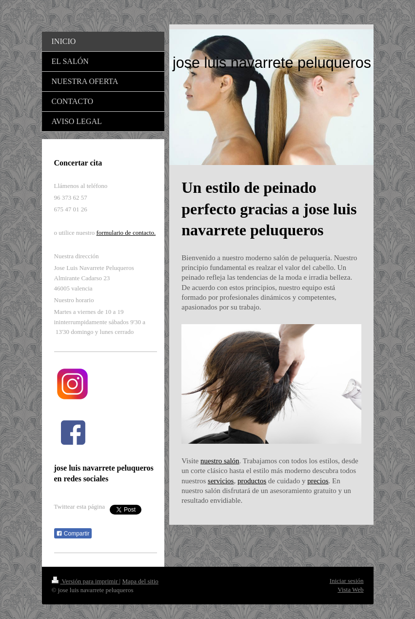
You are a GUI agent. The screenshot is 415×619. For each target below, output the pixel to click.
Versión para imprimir (85, 581)
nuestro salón (219, 461)
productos (251, 481)
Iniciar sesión (347, 580)
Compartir (73, 533)
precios (317, 481)
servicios (221, 481)
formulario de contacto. (126, 232)
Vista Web (350, 589)
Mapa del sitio (140, 581)
